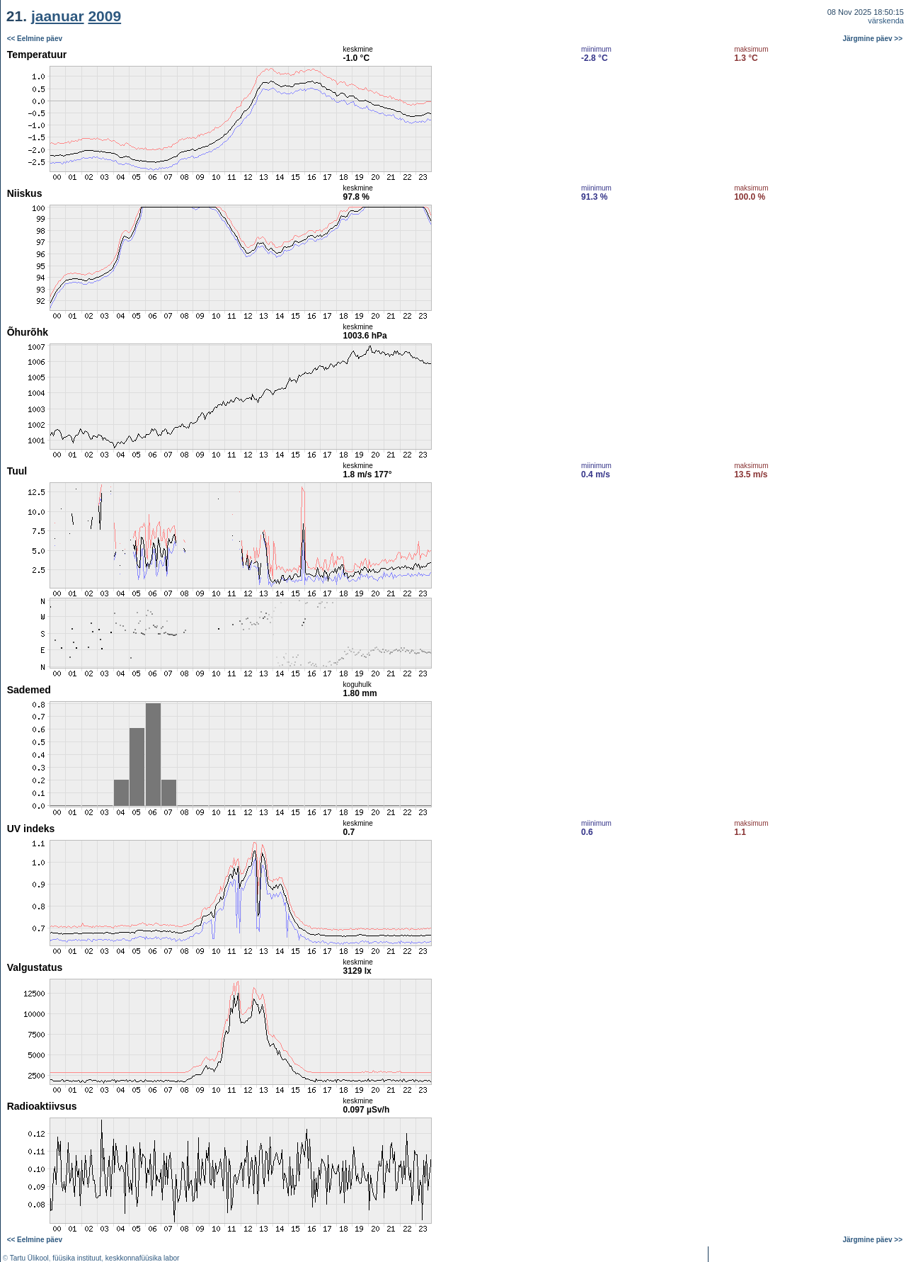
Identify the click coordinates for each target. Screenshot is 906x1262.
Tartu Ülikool (29, 1258)
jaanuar (57, 16)
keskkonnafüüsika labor (142, 1258)
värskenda (886, 20)
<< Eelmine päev (34, 38)
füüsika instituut (76, 1258)
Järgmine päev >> (873, 38)
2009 (104, 16)
